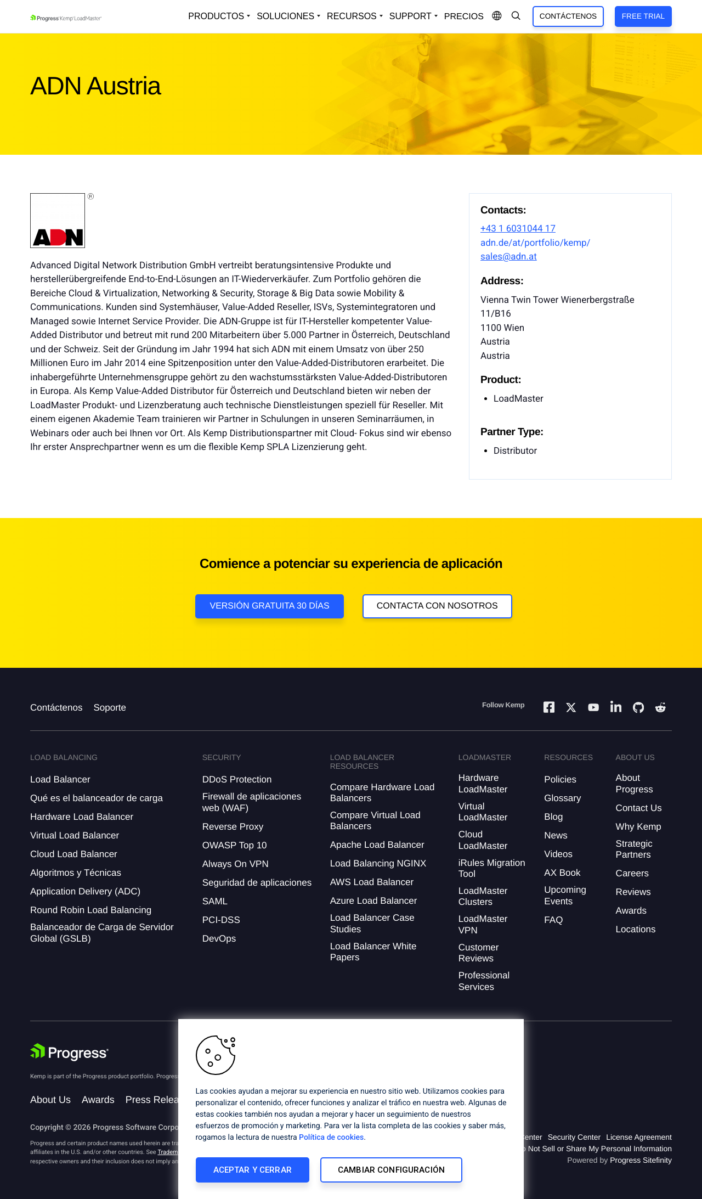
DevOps (219, 938)
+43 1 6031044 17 (518, 228)
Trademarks (173, 1152)
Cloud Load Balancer (73, 854)
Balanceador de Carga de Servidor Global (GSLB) (102, 932)
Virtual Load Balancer (74, 835)
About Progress (634, 783)
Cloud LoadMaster (483, 840)
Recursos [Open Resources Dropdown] (352, 16)
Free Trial (643, 16)
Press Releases (160, 1099)
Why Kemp (638, 826)
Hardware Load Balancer (81, 817)
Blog (553, 817)
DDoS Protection (237, 779)
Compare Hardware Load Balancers (382, 792)
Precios (464, 16)
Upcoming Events (565, 895)
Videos (558, 854)
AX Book (562, 873)
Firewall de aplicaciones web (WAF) (251, 802)
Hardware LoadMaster (483, 783)
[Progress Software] (69, 1052)
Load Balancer (60, 779)
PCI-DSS (221, 920)
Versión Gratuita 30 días (269, 606)
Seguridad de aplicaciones (257, 882)
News (556, 835)
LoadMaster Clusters (483, 896)
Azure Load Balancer (373, 901)
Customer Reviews (478, 953)
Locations (636, 929)
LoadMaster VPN (483, 924)
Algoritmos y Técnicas (75, 873)
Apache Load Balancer (377, 845)
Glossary (562, 798)
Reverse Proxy (232, 826)
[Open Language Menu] (497, 16)
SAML (215, 901)
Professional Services (484, 981)
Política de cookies (331, 1137)
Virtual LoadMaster (483, 812)
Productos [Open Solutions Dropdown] (216, 16)
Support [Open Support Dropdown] (410, 16)
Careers (632, 873)
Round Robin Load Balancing (90, 910)
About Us (50, 1099)
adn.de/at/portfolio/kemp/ (535, 243)
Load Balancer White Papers (373, 951)
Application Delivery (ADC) (85, 891)
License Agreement (639, 1137)
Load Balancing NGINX (378, 863)
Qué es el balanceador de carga (96, 798)
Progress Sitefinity (641, 1160)
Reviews (633, 892)
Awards (631, 910)
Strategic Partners (634, 849)
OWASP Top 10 (234, 845)
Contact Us (639, 808)
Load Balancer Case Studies (372, 923)
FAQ (553, 920)
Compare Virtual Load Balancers (375, 820)
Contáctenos (568, 16)
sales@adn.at (508, 256)
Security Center (574, 1137)
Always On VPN (235, 864)
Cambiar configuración (391, 1170)
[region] (351, 1109)
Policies (560, 779)
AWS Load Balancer (372, 882)
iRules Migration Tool (491, 868)
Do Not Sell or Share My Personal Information (594, 1148)
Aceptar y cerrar (252, 1170)
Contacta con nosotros (437, 606)
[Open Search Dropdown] (516, 16)
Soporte (109, 707)
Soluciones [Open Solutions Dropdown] (285, 16)
